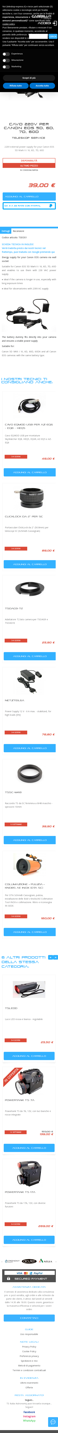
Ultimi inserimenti (29, 1382)
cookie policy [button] (8, 24)
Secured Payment (31, 1278)
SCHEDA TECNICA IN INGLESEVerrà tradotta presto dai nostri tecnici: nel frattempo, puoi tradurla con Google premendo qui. (28, 248)
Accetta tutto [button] (42, 85)
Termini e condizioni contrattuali (29, 1370)
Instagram (29, 1416)
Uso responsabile (29, 1334)
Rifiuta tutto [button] (16, 85)
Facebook (29, 1412)
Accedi (44, 23)
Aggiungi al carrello (25, 472)
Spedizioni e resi (29, 1360)
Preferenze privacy (29, 1356)
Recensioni (18, 231)
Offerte (29, 1387)
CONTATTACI (29, 1318)
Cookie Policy (29, 1351)
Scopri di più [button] (29, 78)
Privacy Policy (29, 1346)
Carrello (41, 16)
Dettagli (6, 231)
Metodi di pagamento (29, 1365)
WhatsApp (29, 1420)
